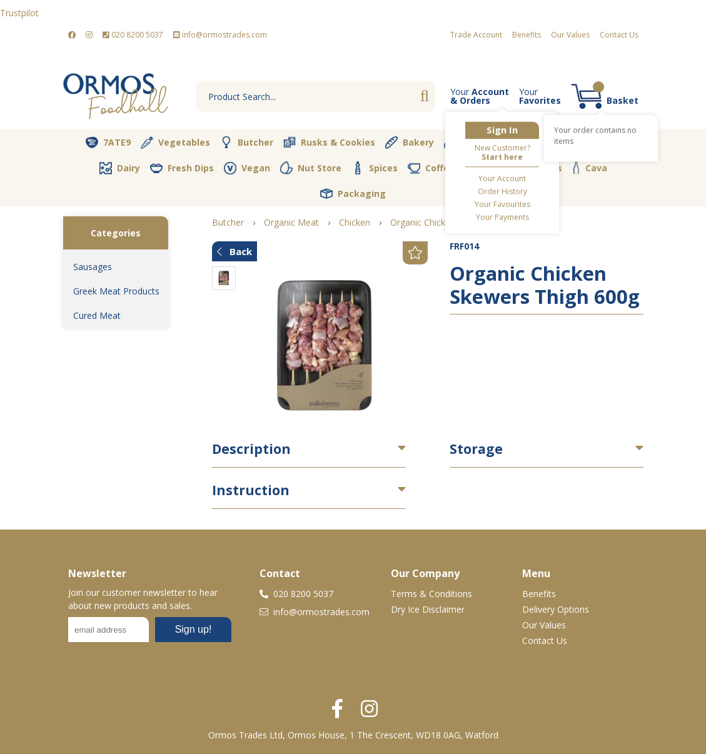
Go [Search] (424, 96)
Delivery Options (555, 609)
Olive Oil (537, 142)
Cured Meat (97, 315)
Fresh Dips (182, 168)
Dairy (119, 168)
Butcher (246, 142)
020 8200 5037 (133, 34)
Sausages (92, 267)
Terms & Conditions (431, 594)
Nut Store (310, 167)
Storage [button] (476, 449)
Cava (589, 168)
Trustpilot (19, 13)
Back (234, 251)
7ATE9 (108, 142)
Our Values (570, 34)
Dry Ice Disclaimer (428, 609)
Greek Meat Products (116, 291)
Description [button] (251, 449)
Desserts (473, 142)
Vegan (247, 168)
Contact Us (619, 34)
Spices (374, 167)
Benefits (526, 34)
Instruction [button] (251, 490)
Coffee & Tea (446, 167)
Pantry (596, 142)
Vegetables (175, 142)
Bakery (409, 142)
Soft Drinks (528, 168)
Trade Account (476, 34)
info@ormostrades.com (220, 34)
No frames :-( (149, 633)
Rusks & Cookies (329, 142)
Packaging (353, 194)
